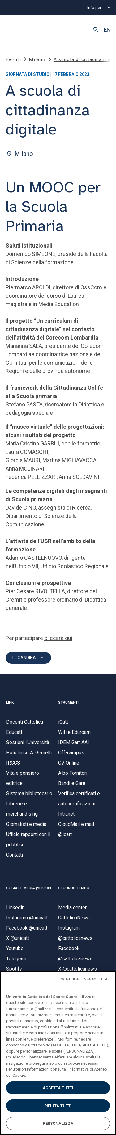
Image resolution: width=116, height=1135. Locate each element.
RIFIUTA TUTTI (58, 1105)
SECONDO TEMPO (73, 888)
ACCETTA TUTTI (58, 1087)
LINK (10, 702)
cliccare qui (58, 638)
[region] (58, 1053)
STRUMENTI (68, 702)
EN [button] (107, 30)
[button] (95, 29)
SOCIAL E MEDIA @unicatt (28, 888)
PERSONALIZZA (58, 1123)
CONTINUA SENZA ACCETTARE (86, 979)
